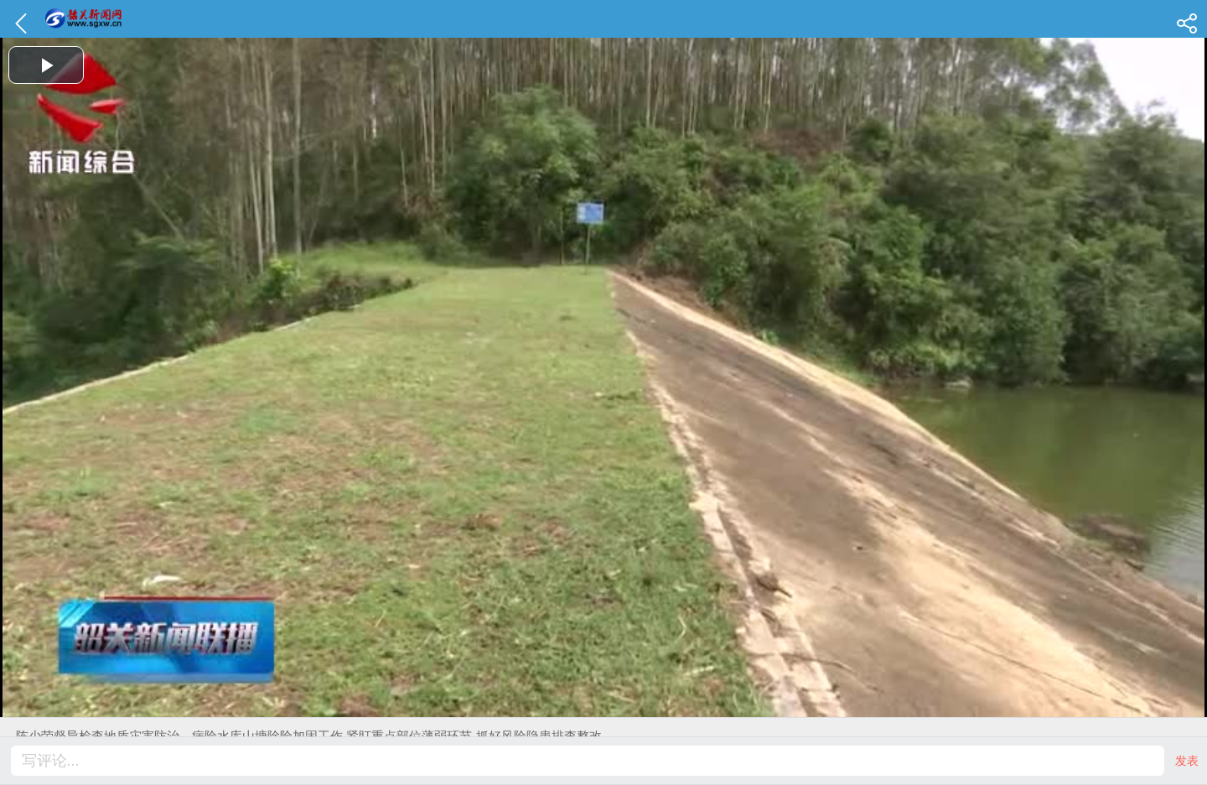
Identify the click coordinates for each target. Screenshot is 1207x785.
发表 (1187, 760)
